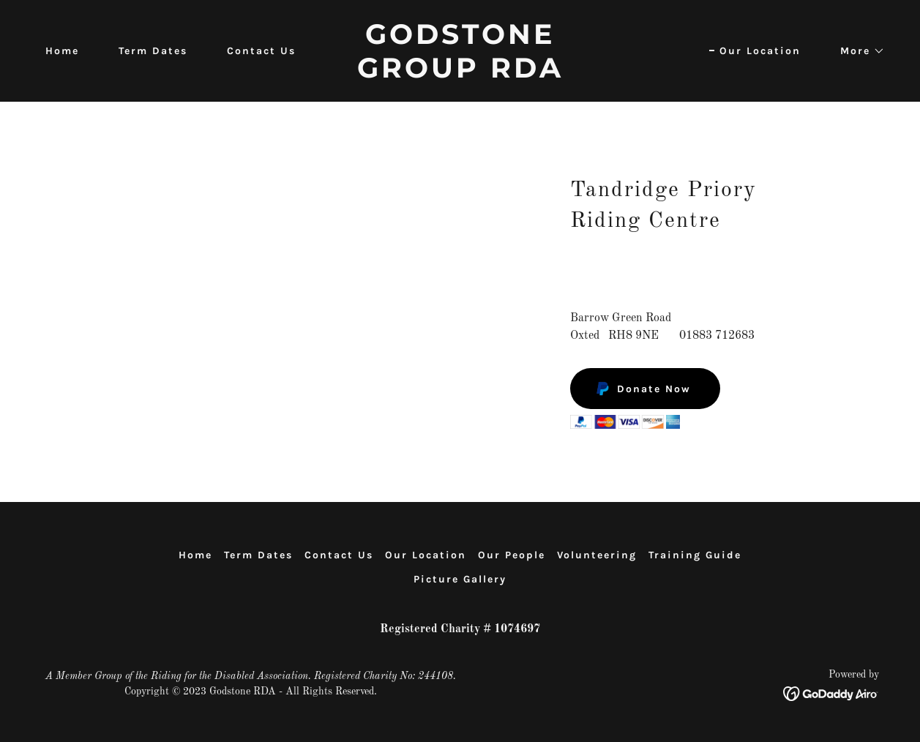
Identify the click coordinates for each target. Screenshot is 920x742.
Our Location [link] (760, 51)
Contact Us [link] (261, 51)
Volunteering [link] (597, 555)
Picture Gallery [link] (460, 579)
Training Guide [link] (694, 555)
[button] (857, 51)
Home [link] (62, 51)
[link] (460, 74)
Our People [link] (511, 555)
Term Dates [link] (153, 51)
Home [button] (195, 555)
